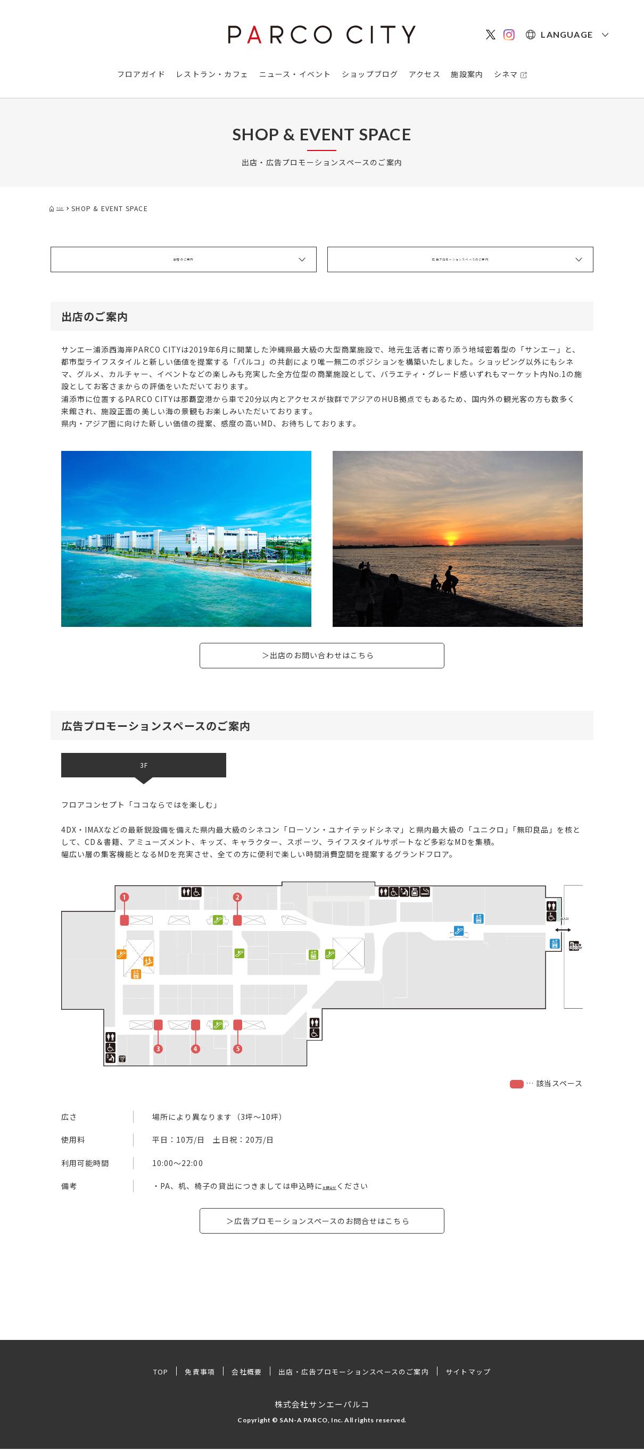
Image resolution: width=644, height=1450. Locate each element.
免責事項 (190, 1372)
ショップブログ (370, 74)
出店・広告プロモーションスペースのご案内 (355, 1372)
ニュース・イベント (295, 74)
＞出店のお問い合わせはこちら (318, 655)
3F (144, 765)
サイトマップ (480, 1372)
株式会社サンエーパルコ (321, 1404)
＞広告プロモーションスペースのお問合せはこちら (317, 1221)
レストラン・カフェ (212, 74)
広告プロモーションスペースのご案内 (460, 259)
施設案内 (467, 74)
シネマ (506, 74)
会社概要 (240, 1372)
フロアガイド (141, 74)
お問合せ (338, 1186)
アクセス (425, 74)
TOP (148, 1372)
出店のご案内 (183, 259)
